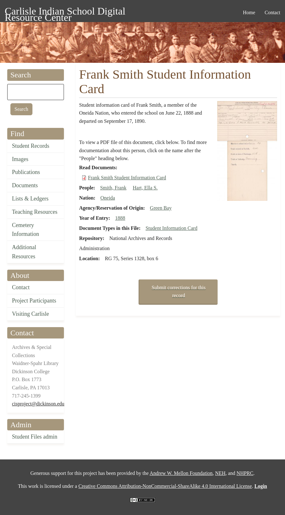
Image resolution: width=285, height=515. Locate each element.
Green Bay (161, 208)
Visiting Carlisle (30, 314)
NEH (220, 473)
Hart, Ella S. (145, 187)
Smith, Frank (113, 187)
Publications (26, 172)
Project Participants (34, 300)
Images (20, 159)
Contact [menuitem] (272, 12)
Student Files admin (34, 437)
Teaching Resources (34, 212)
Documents (25, 185)
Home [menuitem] (249, 12)
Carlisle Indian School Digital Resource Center (65, 12)
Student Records (30, 146)
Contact (21, 287)
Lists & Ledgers (30, 198)
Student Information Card (171, 228)
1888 (120, 218)
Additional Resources (24, 252)
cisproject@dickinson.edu (38, 403)
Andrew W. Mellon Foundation (181, 473)
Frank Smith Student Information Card (127, 177)
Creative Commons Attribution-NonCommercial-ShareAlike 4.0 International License (165, 486)
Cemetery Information (25, 229)
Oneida (107, 198)
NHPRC (245, 473)
